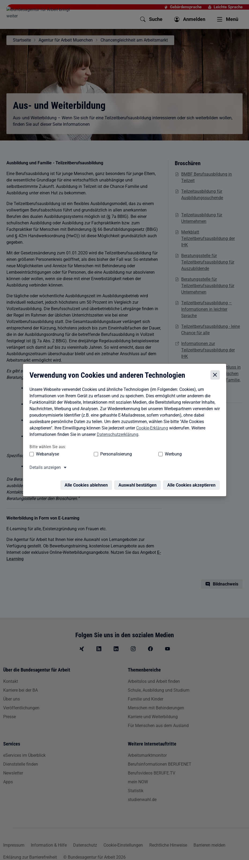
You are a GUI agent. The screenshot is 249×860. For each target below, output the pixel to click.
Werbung (130, 454)
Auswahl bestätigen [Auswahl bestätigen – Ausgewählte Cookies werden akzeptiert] (139, 482)
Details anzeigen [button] (44, 468)
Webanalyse (46, 454)
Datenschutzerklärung (116, 435)
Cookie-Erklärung (151, 428)
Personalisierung (94, 454)
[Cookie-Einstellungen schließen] (216, 376)
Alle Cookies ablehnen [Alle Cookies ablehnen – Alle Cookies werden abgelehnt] (87, 482)
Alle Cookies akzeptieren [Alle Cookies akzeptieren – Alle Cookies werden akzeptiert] (193, 482)
